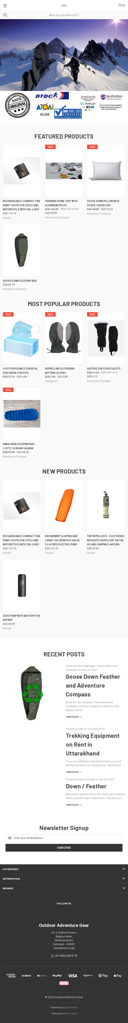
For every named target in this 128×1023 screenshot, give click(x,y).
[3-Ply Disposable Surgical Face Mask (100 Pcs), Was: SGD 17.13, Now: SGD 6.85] (22, 338)
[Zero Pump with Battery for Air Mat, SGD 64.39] (22, 585)
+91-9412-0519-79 (65, 956)
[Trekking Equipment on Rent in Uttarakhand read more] (74, 771)
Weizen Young (69, 1013)
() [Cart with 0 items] (121, 5)
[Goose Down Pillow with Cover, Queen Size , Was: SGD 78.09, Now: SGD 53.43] (106, 170)
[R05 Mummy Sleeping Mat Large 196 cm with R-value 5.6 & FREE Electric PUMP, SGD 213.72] (64, 505)
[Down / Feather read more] (74, 804)
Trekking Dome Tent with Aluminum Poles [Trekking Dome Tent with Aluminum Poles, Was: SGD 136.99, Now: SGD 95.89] (61, 203)
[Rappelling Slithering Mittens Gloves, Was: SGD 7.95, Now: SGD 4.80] (64, 338)
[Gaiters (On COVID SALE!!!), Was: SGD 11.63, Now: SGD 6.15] (106, 338)
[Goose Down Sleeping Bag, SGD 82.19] (22, 250)
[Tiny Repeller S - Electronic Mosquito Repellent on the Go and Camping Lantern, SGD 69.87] (106, 505)
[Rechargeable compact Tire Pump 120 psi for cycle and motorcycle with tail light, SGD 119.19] (22, 170)
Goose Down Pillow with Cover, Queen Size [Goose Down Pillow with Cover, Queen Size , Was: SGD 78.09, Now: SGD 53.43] (103, 203)
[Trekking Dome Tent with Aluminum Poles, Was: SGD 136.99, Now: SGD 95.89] (64, 170)
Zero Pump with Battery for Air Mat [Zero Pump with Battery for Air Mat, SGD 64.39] (21, 618)
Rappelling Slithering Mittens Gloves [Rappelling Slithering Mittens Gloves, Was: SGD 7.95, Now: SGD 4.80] (60, 371)
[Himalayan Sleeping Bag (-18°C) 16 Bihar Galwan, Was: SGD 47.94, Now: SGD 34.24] (22, 413)
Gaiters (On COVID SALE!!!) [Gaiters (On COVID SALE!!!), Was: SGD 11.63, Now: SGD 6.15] (103, 368)
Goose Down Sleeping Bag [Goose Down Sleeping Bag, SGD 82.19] (20, 280)
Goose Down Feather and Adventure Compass (93, 685)
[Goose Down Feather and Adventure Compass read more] (74, 716)
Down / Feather (86, 785)
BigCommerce (70, 1007)
